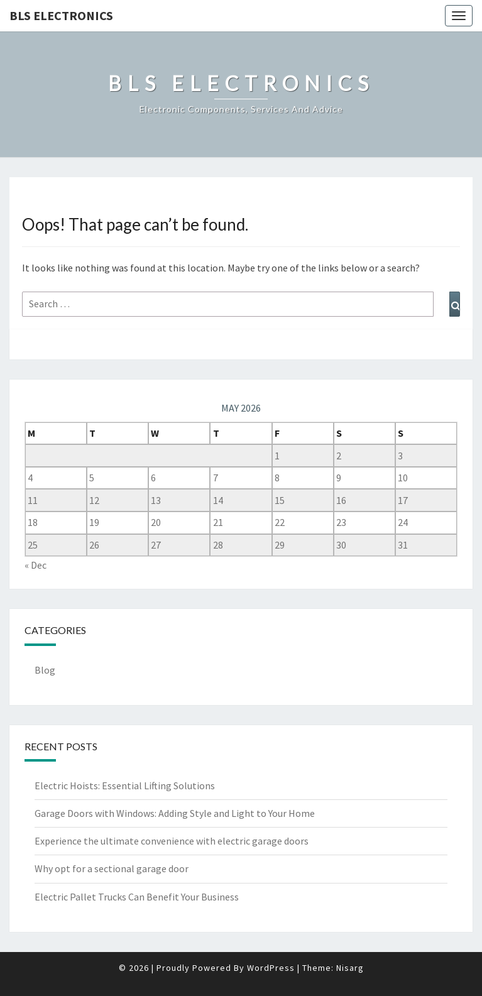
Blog (45, 670)
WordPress (271, 967)
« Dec (36, 565)
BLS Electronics (61, 15)
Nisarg (350, 967)
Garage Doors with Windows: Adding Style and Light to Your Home (175, 813)
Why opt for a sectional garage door (112, 868)
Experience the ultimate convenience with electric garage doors (172, 841)
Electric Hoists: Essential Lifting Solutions (125, 785)
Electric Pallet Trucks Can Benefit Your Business (137, 896)
